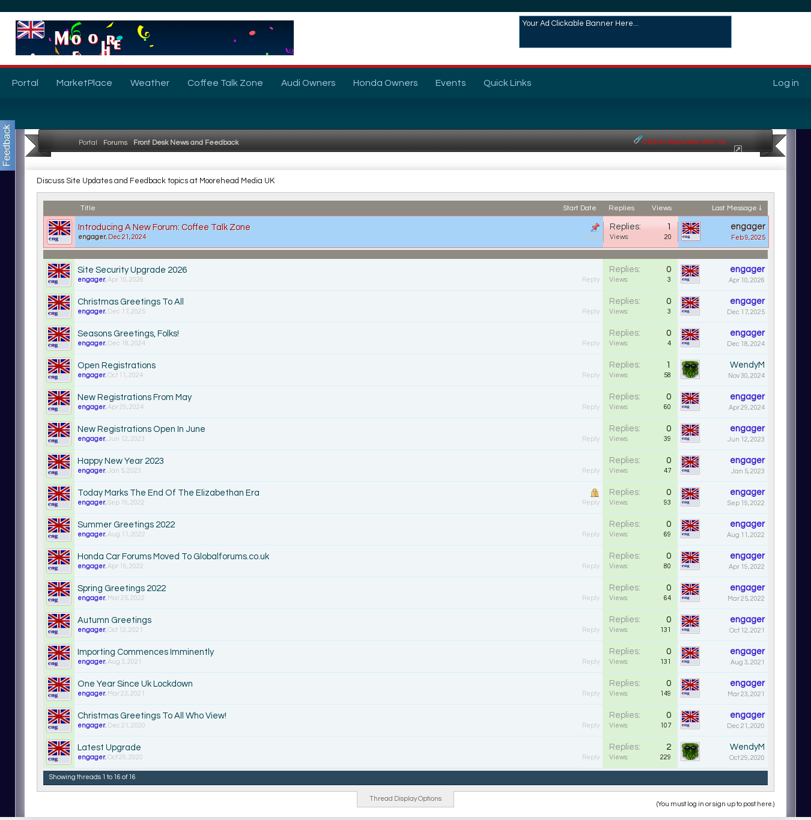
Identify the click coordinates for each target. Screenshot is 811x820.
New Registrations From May (134, 397)
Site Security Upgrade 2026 (132, 270)
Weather (149, 83)
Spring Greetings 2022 (121, 588)
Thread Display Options (405, 798)
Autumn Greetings (114, 620)
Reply (591, 237)
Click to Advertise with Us (684, 142)
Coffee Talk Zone (225, 83)
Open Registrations (116, 365)
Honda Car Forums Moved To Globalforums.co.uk (173, 556)
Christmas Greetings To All (130, 301)
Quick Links (507, 83)
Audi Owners (308, 83)
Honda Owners (385, 83)
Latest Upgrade (109, 747)
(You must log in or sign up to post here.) (715, 804)
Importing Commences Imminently (145, 652)
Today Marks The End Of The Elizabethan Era (168, 492)
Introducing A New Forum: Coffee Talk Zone (164, 227)
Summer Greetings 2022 (126, 524)
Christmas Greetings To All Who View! (151, 715)
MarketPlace (84, 83)
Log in (786, 83)
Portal (25, 83)
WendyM (747, 364)
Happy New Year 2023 (120, 461)
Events (451, 83)
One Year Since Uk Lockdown (135, 683)
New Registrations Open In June (141, 429)
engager (92, 237)
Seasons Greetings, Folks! (128, 333)
